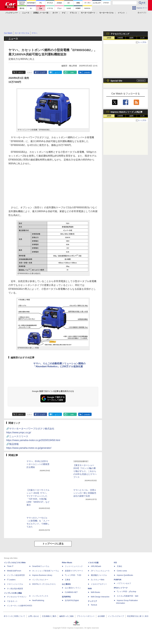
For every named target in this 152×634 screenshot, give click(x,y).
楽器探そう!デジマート (74, 571)
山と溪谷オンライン (73, 588)
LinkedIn (87, 72)
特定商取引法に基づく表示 (137, 616)
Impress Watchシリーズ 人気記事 (126, 112)
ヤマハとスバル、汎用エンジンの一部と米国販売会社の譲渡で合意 (84, 493)
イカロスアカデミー (99, 584)
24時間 (120, 38)
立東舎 (67, 580)
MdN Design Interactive (100, 597)
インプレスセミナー (40, 580)
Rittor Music (67, 563)
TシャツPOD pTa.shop (126, 592)
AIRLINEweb (96, 566)
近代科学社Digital (72, 600)
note (72, 72)
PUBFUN (117, 580)
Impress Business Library (42, 575)
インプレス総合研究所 (16, 575)
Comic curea (122, 571)
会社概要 (101, 616)
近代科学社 (66, 597)
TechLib (94, 605)
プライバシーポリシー (86, 616)
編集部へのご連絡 (66, 616)
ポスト (20, 72)
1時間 (109, 38)
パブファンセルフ (124, 583)
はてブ (57, 72)
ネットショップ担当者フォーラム (45, 571)
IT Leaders (11, 580)
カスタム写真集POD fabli (127, 596)
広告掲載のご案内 (49, 616)
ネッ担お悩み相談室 (15, 589)
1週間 (131, 38)
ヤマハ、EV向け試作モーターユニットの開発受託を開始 (38, 464)
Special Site (116, 81)
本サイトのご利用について (14, 616)
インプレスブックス (40, 596)
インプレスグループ (116, 616)
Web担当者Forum (14, 571)
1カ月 (142, 38)
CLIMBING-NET (71, 592)
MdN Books (95, 592)
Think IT (10, 566)
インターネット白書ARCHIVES (19, 606)
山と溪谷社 (66, 584)
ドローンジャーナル (15, 584)
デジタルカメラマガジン (17, 597)
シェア (42, 72)
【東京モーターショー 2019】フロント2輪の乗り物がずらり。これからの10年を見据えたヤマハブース (84, 471)
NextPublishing (38, 600)
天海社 (119, 566)
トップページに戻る (53, 543)
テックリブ (92, 601)
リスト (29, 72)
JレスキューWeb (97, 580)
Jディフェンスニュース (100, 571)
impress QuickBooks (125, 575)
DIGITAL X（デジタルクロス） (44, 584)
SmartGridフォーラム (40, 566)
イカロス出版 (93, 563)
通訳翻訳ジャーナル (99, 575)
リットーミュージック (74, 566)
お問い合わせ (33, 616)
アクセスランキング (120, 34)
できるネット (12, 601)
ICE (115, 563)
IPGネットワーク (121, 588)
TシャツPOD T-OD (73, 575)
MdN (90, 589)
